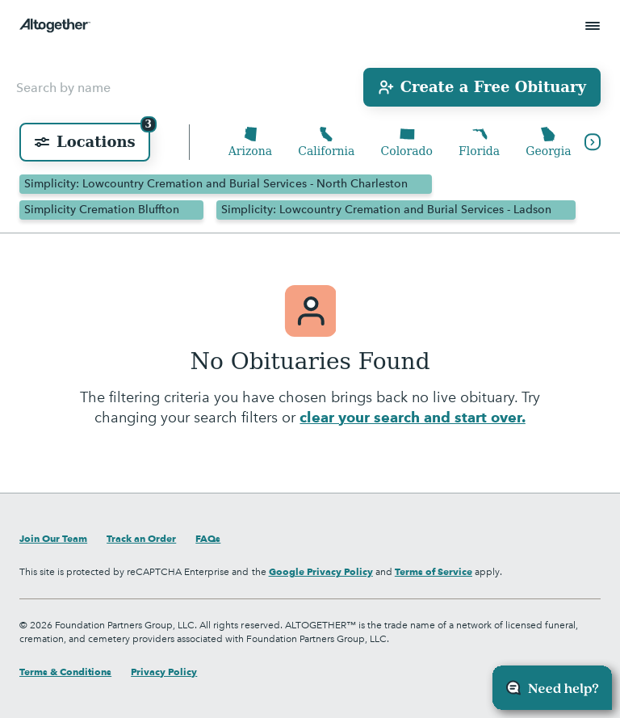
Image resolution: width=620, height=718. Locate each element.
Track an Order (141, 538)
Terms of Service (433, 571)
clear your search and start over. (412, 417)
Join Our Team (53, 538)
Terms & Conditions (65, 672)
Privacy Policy (164, 672)
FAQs (207, 538)
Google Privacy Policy (321, 571)
